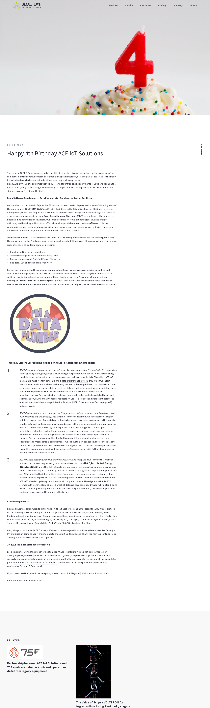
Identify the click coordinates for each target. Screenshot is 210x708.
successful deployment (77, 205)
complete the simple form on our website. (36, 562)
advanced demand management (74, 470)
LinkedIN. (37, 580)
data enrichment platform (75, 381)
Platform (113, 5)
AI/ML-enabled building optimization (43, 474)
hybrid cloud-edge (29, 488)
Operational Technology (94, 402)
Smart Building (77, 427)
